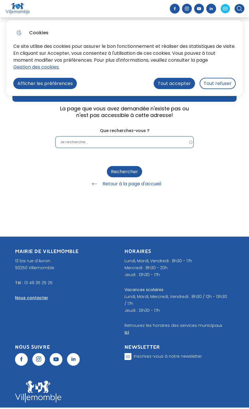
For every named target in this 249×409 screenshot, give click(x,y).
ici (127, 332)
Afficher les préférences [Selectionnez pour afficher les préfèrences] (45, 83)
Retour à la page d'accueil (124, 184)
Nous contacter (31, 298)
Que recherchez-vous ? (124, 130)
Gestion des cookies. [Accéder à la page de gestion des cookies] (36, 67)
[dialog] (124, 58)
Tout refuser (218, 83)
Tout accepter (174, 83)
